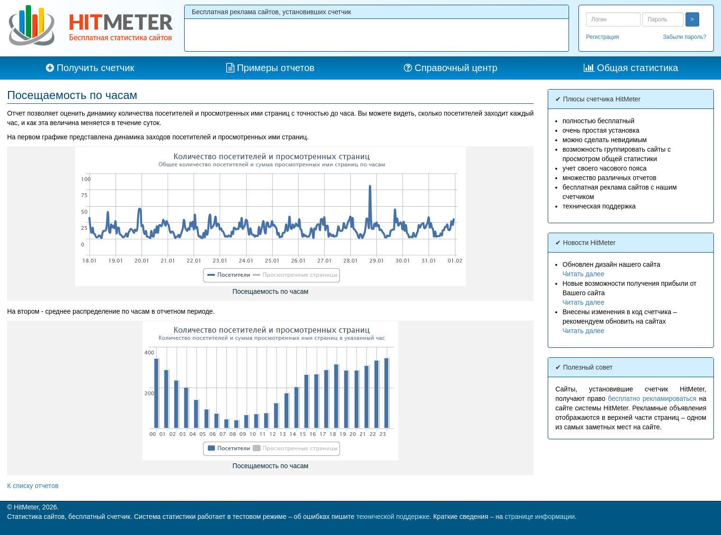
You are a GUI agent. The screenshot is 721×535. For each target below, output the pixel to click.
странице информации (540, 516)
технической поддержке (393, 516)
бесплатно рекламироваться (652, 398)
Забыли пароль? (684, 37)
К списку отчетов (33, 486)
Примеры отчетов (275, 68)
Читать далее (583, 274)
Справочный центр (456, 68)
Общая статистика (637, 68)
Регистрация (602, 37)
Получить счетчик (95, 68)
